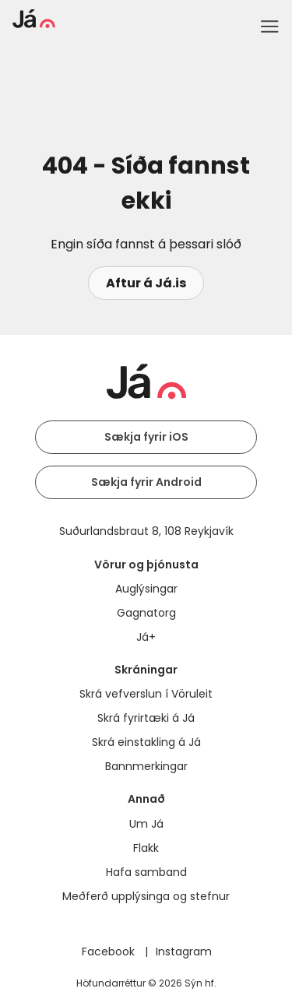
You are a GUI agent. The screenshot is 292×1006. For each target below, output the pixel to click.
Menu (269, 26)
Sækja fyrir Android (146, 482)
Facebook (110, 951)
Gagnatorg (146, 613)
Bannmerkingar (146, 766)
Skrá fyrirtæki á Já (146, 718)
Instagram (184, 951)
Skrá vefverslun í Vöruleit (146, 694)
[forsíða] (33, 24)
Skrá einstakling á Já (146, 742)
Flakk (146, 848)
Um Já (146, 824)
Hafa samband (146, 872)
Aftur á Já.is (146, 283)
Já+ (146, 637)
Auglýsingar (146, 588)
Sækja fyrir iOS (146, 437)
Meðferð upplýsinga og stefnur (146, 896)
